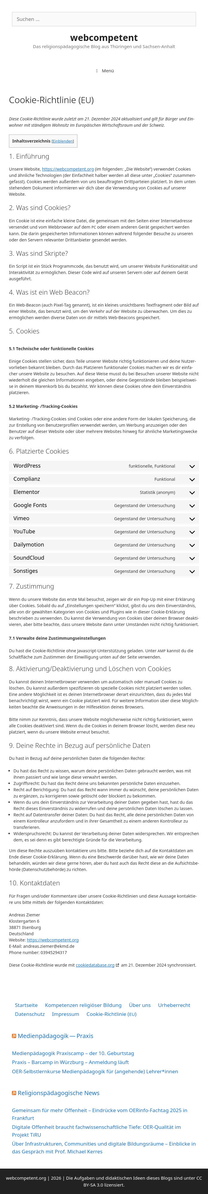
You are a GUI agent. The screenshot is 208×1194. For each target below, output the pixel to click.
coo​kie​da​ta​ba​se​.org (95, 965)
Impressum (65, 1014)
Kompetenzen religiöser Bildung (83, 1005)
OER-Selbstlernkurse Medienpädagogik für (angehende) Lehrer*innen (95, 1071)
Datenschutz (30, 1014)
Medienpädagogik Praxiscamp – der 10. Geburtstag (73, 1053)
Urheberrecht (174, 1005)
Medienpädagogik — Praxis (55, 1036)
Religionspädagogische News (59, 1093)
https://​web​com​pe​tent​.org (68, 169)
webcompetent (104, 37)
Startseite (26, 1005)
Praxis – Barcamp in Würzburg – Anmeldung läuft (70, 1062)
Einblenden (63, 141)
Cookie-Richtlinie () (112, 1014)
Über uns (140, 1005)
